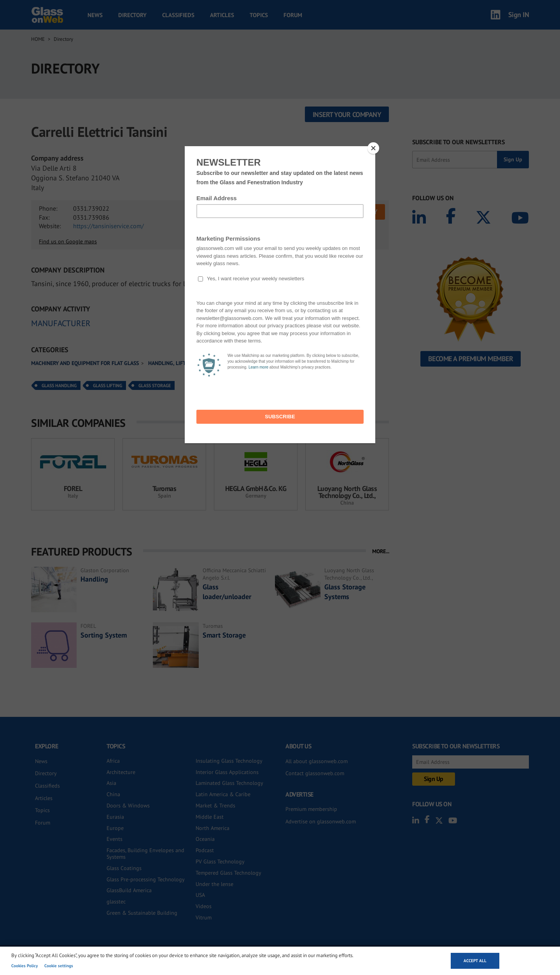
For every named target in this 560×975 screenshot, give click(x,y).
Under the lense (214, 884)
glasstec (116, 901)
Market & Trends (215, 805)
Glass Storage (154, 385)
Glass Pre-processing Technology (146, 879)
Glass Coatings (124, 868)
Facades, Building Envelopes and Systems (145, 853)
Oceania (205, 838)
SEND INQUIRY (356, 211)
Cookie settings (58, 965)
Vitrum (204, 917)
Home (38, 39)
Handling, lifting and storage (188, 363)
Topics (259, 15)
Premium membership (311, 809)
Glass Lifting (107, 385)
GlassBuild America (129, 890)
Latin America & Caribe (223, 794)
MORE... (380, 551)
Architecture (121, 772)
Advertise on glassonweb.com (320, 821)
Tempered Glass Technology (228, 872)
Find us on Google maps (68, 241)
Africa (113, 760)
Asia (111, 782)
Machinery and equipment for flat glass (85, 363)
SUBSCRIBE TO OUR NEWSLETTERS (458, 142)
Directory (132, 15)
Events (114, 838)
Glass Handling (59, 385)
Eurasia (115, 816)
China (113, 794)
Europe (115, 828)
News (95, 15)
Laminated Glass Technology (229, 782)
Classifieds (178, 15)
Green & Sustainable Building (142, 912)
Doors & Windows (128, 805)
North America (212, 828)
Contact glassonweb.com (314, 773)
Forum (293, 15)
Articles (222, 15)
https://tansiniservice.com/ (108, 226)
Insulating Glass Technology (229, 760)
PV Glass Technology (220, 861)
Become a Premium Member (470, 358)
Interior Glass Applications (227, 772)
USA (200, 894)
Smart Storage (224, 635)
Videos (204, 906)
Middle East (210, 816)
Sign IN (518, 14)
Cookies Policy (24, 965)
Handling (94, 579)
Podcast (205, 850)
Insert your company (347, 114)
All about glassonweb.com (316, 761)
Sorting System (103, 635)
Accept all (475, 960)
